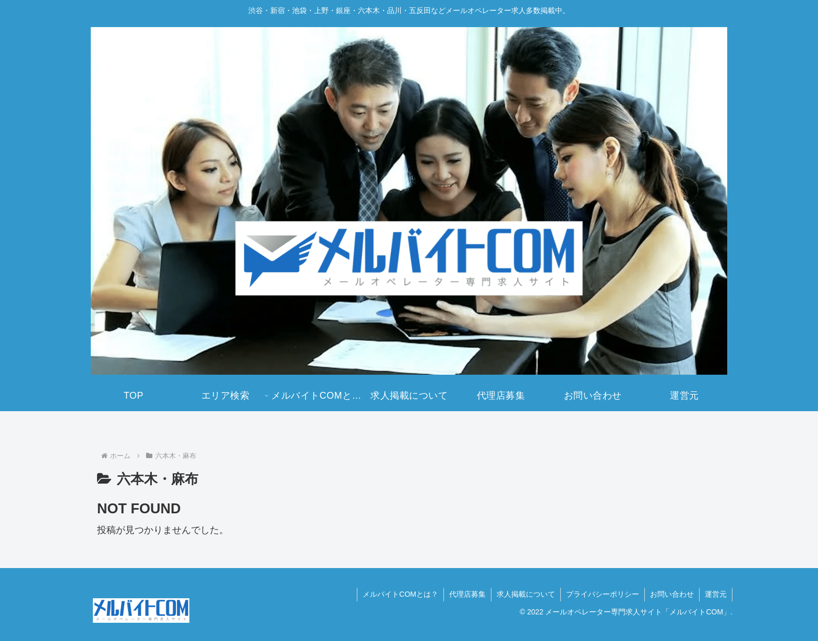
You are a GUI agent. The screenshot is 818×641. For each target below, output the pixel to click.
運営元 (716, 594)
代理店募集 (467, 594)
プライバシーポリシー (602, 594)
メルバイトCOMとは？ (400, 594)
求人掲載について (526, 594)
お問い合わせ (672, 594)
